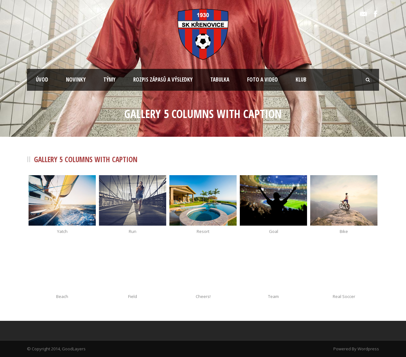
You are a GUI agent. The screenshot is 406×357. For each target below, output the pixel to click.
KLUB (301, 79)
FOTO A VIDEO (262, 79)
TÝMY (109, 79)
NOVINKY (76, 79)
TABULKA (219, 79)
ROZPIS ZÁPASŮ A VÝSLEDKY (163, 79)
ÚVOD (42, 79)
